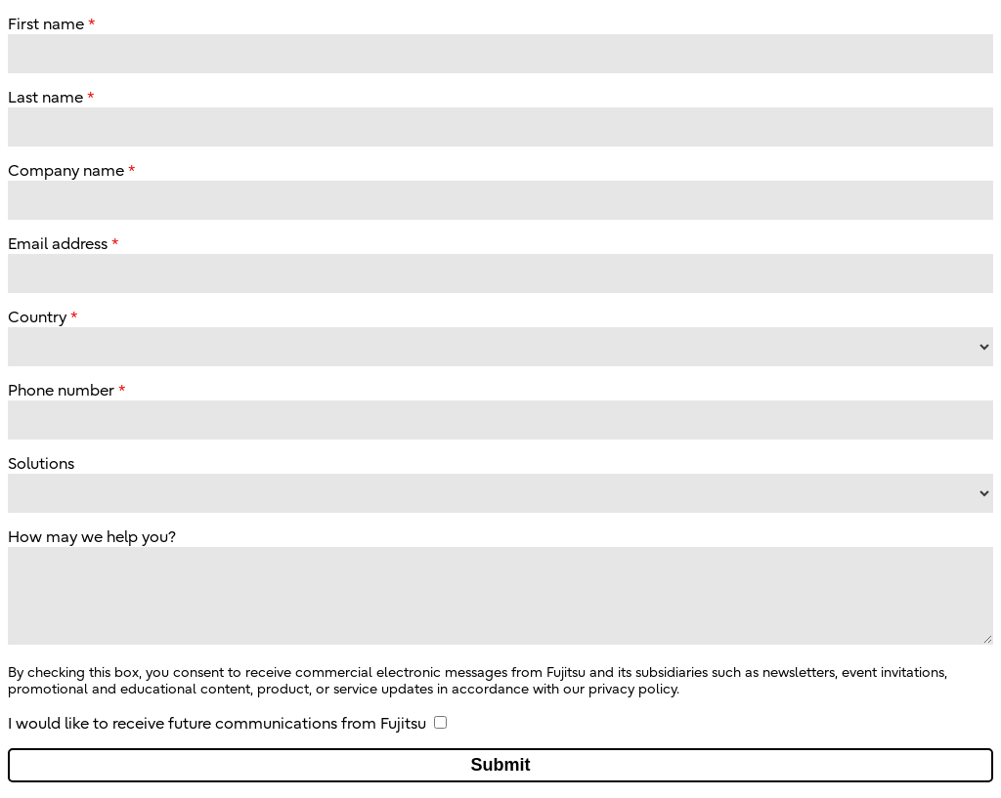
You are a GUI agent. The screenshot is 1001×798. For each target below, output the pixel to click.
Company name (66, 171)
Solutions (41, 464)
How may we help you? (92, 537)
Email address (58, 244)
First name (46, 24)
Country (37, 317)
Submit (501, 765)
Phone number (61, 390)
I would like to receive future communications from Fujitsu (217, 724)
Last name (45, 97)
